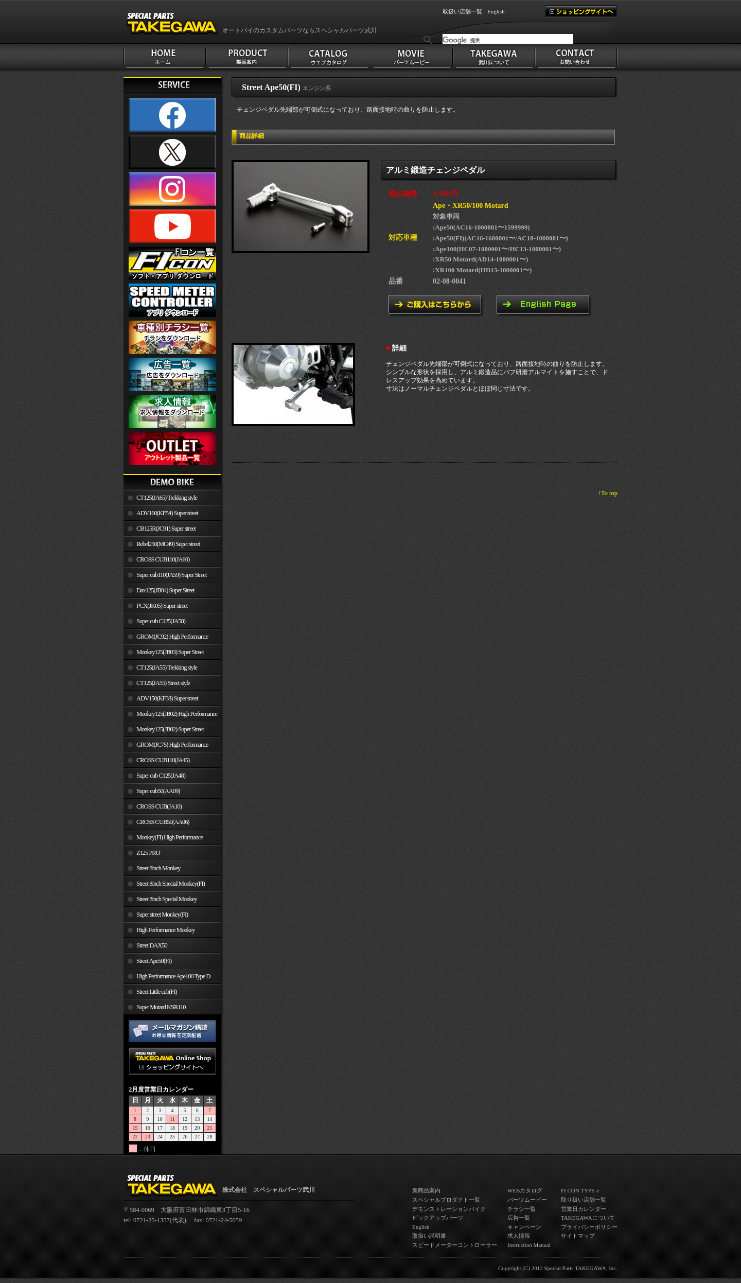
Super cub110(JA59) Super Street (171, 574)
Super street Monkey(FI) (162, 914)
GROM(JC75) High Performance (172, 744)
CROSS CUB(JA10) (159, 806)
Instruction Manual (529, 1245)
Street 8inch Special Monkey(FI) (170, 883)
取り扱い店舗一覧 (583, 1200)
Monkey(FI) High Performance (169, 837)
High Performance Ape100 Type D (173, 976)
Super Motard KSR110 (161, 1007)
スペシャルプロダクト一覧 (446, 1200)
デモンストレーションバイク (449, 1209)
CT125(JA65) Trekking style (166, 497)
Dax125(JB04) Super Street (165, 590)
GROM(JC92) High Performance (172, 636)
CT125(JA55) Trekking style (166, 667)
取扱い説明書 (429, 1236)
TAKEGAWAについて (588, 1218)
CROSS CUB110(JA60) (162, 559)
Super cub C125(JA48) (160, 775)
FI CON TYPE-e (580, 1190)
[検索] (508, 40)
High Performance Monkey (165, 930)
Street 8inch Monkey (158, 868)
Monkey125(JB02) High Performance (176, 713)
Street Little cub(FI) (156, 991)
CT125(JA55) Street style (163, 683)
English (496, 11)
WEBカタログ (524, 1190)
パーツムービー (527, 1200)
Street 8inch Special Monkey (166, 899)
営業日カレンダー (583, 1209)
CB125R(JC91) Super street (166, 528)
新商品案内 (426, 1190)
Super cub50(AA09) (158, 791)
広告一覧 (518, 1218)
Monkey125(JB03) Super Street (170, 652)
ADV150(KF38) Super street (167, 698)
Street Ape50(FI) (153, 960)
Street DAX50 (151, 945)
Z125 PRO (148, 852)
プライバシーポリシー (589, 1227)
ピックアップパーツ (437, 1218)
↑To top (607, 493)
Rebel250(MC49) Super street (168, 544)
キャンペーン (524, 1227)
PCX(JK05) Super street (161, 605)
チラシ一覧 (521, 1209)
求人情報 (518, 1236)
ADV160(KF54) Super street (167, 513)
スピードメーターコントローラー (454, 1245)
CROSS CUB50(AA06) (162, 821)
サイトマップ (578, 1236)
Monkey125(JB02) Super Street (170, 729)
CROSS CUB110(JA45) (162, 760)
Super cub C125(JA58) (160, 621)
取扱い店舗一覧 (462, 11)
